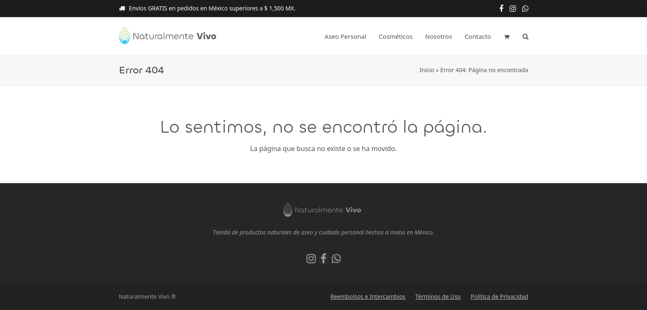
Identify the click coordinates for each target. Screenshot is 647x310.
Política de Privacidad (499, 296)
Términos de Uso (438, 296)
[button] (506, 36)
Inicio (426, 70)
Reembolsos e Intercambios (368, 296)
